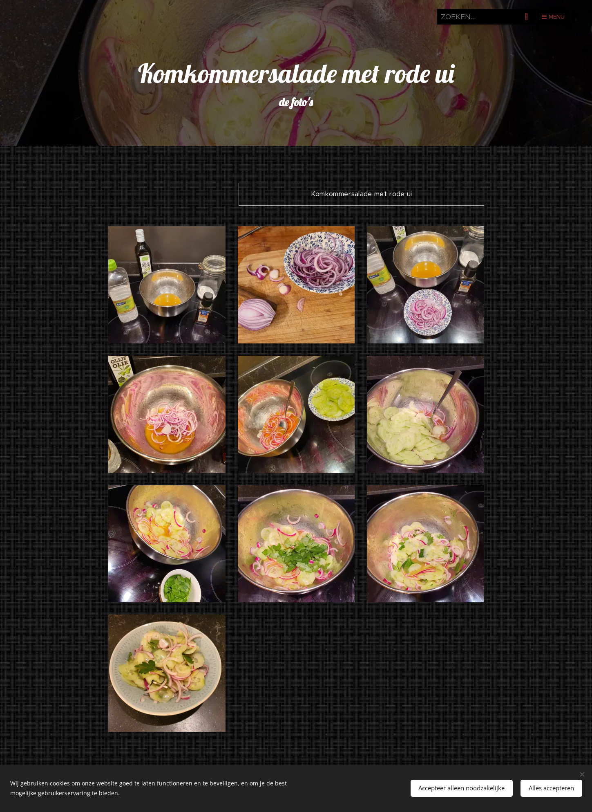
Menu (553, 16)
